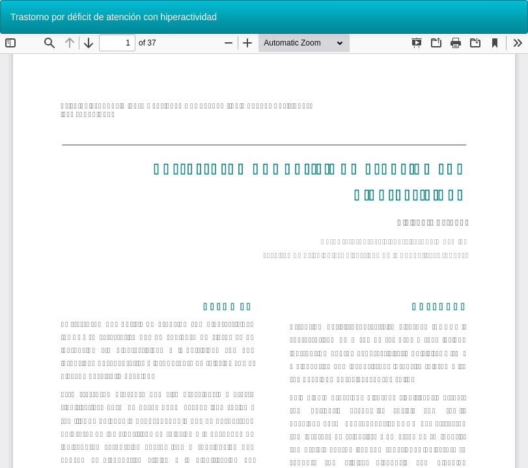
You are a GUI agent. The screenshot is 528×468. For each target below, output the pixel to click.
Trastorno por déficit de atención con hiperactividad (113, 17)
